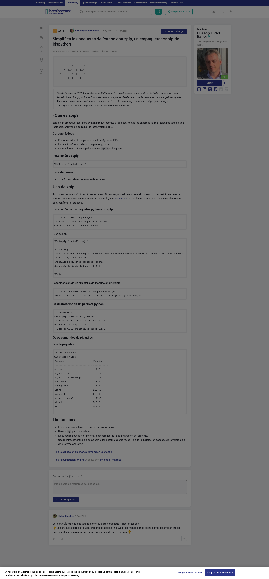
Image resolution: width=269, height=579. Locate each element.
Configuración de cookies (189, 575)
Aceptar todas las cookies (220, 575)
